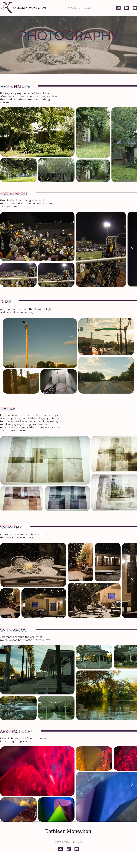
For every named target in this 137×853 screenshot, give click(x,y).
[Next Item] (132, 144)
